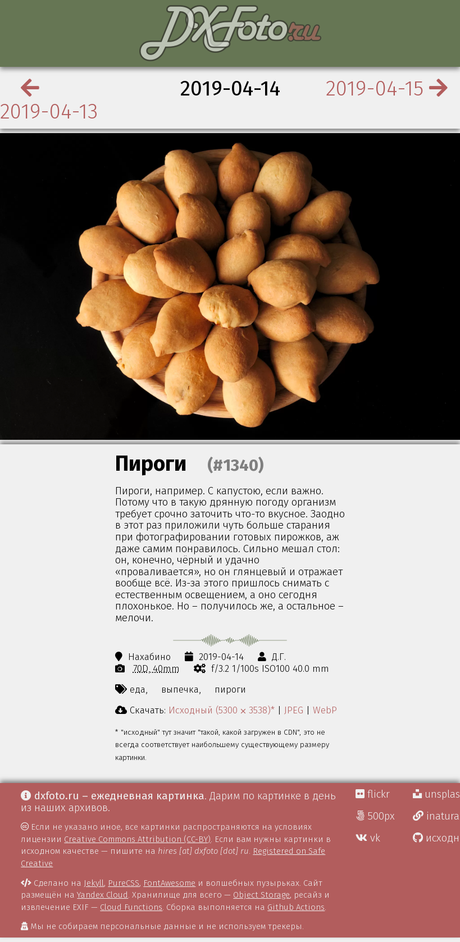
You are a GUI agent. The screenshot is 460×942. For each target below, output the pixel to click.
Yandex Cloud (102, 895)
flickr (373, 794)
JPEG (293, 710)
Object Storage (261, 895)
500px (375, 816)
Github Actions (296, 907)
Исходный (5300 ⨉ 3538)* (221, 710)
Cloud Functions (131, 907)
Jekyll (94, 883)
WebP (325, 710)
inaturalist (436, 816)
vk (368, 838)
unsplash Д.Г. (436, 794)
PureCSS (123, 883)
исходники (436, 838)
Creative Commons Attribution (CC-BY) (137, 839)
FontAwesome (169, 883)
